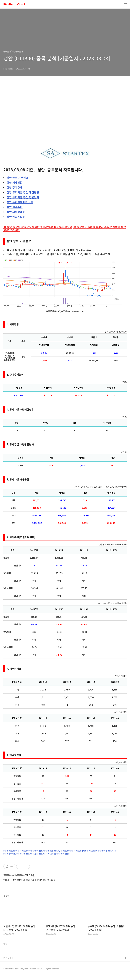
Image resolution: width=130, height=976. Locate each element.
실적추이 (15, 207)
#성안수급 (58, 851)
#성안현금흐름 (32, 854)
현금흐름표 (16, 217)
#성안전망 (48, 851)
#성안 (5, 851)
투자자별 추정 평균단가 (23, 197)
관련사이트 (8, 958)
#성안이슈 (52, 854)
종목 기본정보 (17, 178)
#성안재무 (112, 851)
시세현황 (15, 182)
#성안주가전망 (37, 851)
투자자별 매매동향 (20, 202)
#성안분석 (43, 854)
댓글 (5, 943)
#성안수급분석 (69, 851)
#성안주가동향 (63, 854)
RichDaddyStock (14, 4)
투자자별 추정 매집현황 (23, 192)
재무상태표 (16, 212)
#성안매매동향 (82, 851)
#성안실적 (93, 851)
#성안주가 (26, 851)
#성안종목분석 (15, 851)
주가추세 (15, 187)
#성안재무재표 (9, 854)
